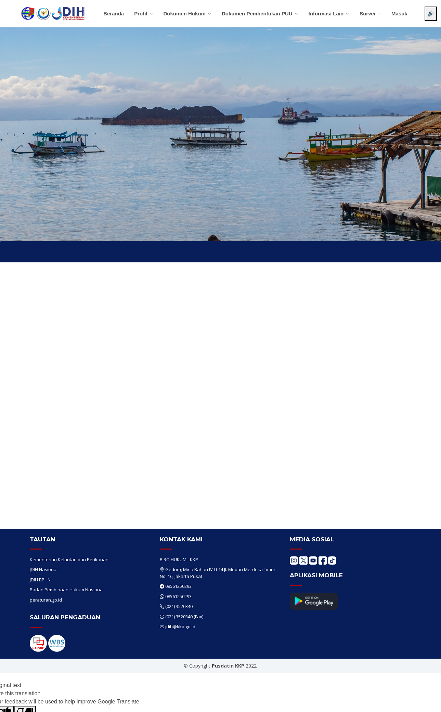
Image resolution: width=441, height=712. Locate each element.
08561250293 (178, 586)
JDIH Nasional (43, 569)
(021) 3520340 (179, 606)
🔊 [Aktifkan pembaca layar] (430, 13)
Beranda (113, 13)
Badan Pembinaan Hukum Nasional (67, 589)
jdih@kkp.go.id (180, 626)
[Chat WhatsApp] (425, 701)
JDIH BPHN (40, 580)
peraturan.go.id (46, 600)
